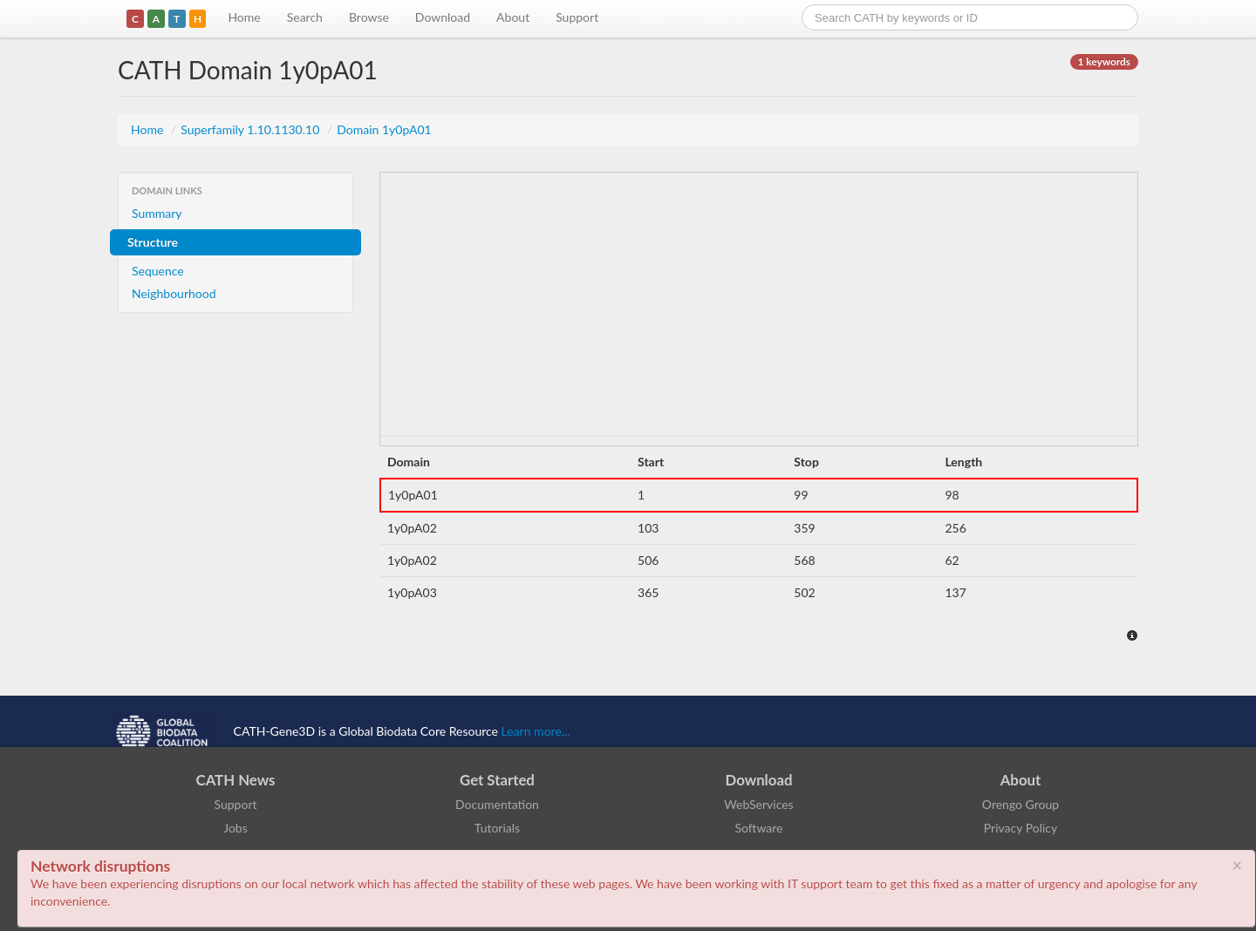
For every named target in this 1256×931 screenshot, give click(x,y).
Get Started (497, 780)
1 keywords (1104, 61)
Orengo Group (1020, 804)
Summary (157, 213)
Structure (152, 241)
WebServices (758, 804)
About (512, 17)
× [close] (1237, 864)
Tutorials (497, 827)
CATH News (236, 780)
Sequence (158, 270)
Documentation (497, 804)
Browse (369, 17)
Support (577, 17)
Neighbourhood (174, 293)
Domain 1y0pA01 (384, 129)
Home (244, 17)
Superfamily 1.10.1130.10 (252, 129)
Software (759, 827)
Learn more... (536, 731)
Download (442, 17)
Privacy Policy (1020, 827)
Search (305, 17)
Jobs (235, 827)
